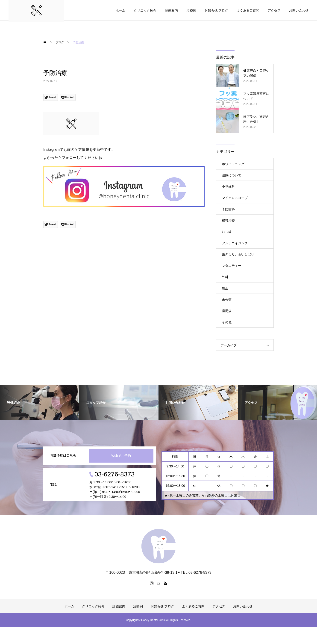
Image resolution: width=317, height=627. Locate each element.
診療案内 (171, 10)
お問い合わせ (298, 10)
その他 (227, 322)
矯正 (225, 288)
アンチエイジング (235, 243)
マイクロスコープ (235, 198)
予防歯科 (228, 209)
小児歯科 (228, 186)
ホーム (120, 10)
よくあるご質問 (248, 10)
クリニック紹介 (145, 10)
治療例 (191, 10)
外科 (225, 277)
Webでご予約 (121, 456)
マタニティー (231, 265)
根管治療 (228, 220)
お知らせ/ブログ (216, 10)
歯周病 (227, 311)
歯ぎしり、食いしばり (238, 254)
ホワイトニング (233, 164)
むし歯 (227, 232)
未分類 (227, 299)
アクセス (274, 10)
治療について (231, 175)
